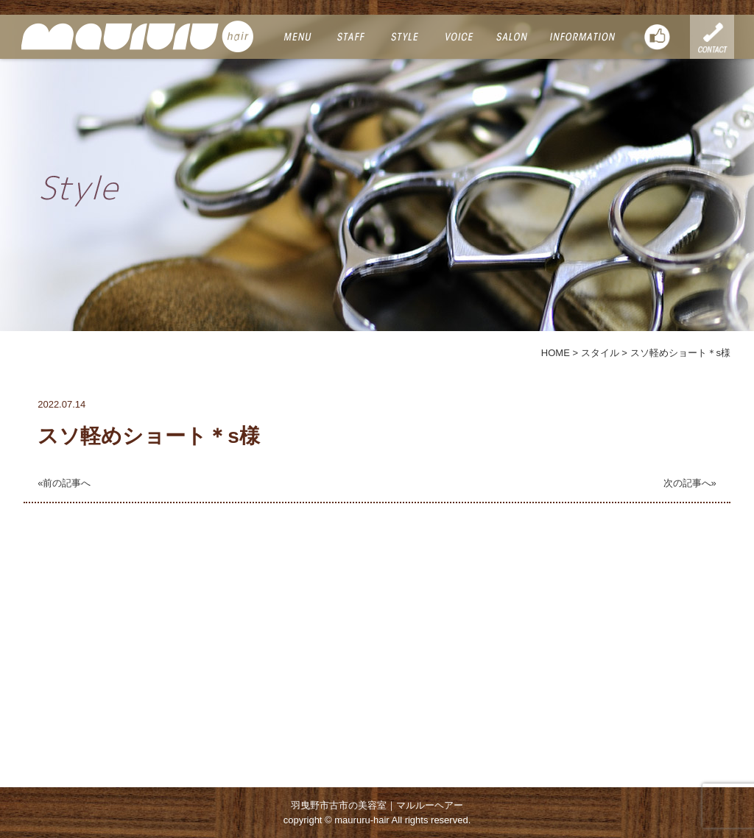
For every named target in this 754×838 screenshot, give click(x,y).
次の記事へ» (689, 483)
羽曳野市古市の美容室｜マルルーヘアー (377, 805)
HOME (555, 352)
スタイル (600, 352)
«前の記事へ (64, 483)
